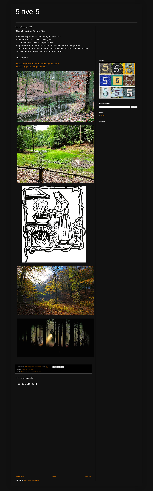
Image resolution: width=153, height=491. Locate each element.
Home (54, 477)
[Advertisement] (54, 456)
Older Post (88, 477)
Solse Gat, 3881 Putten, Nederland (31, 371)
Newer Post (20, 477)
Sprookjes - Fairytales (27, 369)
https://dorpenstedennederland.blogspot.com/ (37, 63)
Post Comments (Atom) (31, 480)
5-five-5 (27, 12)
